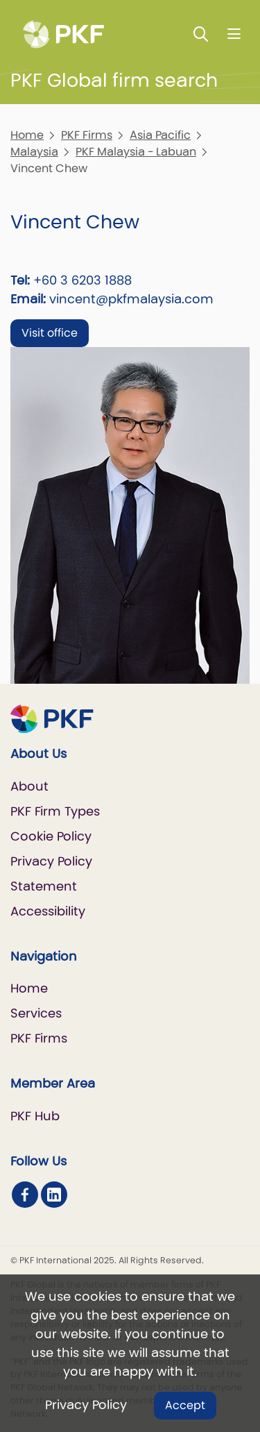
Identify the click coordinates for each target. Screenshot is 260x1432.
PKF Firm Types (55, 811)
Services (36, 1013)
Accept (185, 1405)
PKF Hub (35, 1115)
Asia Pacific (160, 135)
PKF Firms (86, 135)
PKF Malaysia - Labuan (136, 152)
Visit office (49, 333)
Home (27, 135)
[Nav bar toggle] (234, 33)
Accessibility (47, 911)
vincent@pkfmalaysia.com (131, 299)
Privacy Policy (86, 1404)
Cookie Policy (51, 836)
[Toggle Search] (201, 33)
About (29, 786)
